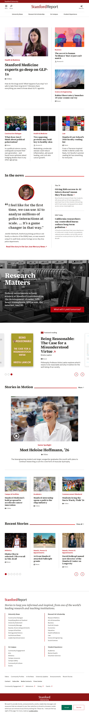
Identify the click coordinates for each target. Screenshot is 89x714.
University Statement (15, 623)
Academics (38, 494)
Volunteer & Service (54, 656)
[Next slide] (82, 374)
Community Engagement (16, 651)
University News (17, 14)
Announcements (55, 677)
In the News (30, 677)
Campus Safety (13, 661)
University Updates (42, 677)
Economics (51, 628)
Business (58, 50)
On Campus (54, 14)
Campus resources (14, 658)
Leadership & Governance (16, 638)
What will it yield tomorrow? (67, 309)
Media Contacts (26, 681)
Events (10, 666)
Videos (7, 677)
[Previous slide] (76, 374)
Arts (9, 653)
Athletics (8, 550)
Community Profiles (17, 677)
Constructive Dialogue (13, 133)
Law (63, 133)
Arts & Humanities (54, 620)
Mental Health (53, 653)
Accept (67, 707)
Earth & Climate (53, 625)
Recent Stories (67, 677)
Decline (78, 707)
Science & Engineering (63, 92)
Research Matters (54, 618)
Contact (7, 681)
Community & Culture (15, 663)
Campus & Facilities (12, 494)
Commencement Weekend (72, 494)
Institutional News (14, 635)
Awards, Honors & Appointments (40, 551)
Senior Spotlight (44, 445)
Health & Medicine (12, 60)
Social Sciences (53, 640)
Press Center (37, 681)
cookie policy (33, 711)
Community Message (15, 625)
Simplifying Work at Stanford (17, 620)
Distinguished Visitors (15, 633)
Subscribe (15, 681)
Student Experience (70, 14)
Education (51, 630)
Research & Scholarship (36, 14)
